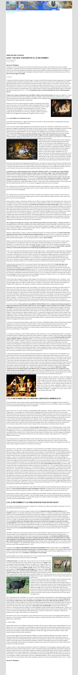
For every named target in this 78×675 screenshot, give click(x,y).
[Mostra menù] (7, 2)
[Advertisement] (39, 23)
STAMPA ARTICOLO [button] (10, 61)
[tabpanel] (39, 357)
